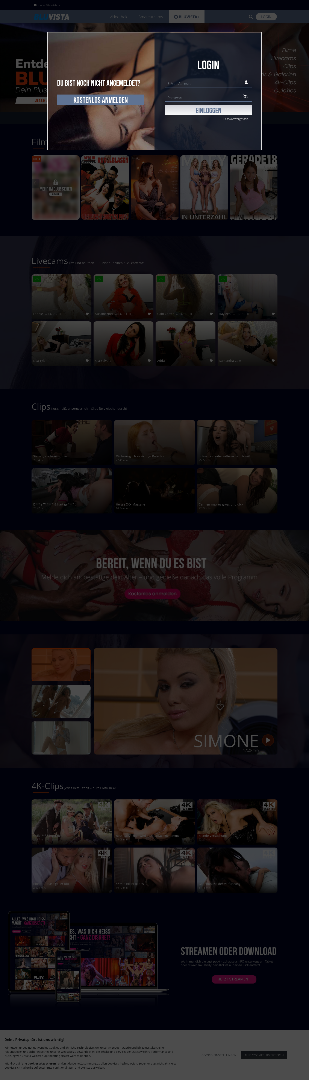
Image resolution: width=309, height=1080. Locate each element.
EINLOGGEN (208, 111)
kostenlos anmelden (100, 100)
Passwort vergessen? (236, 119)
